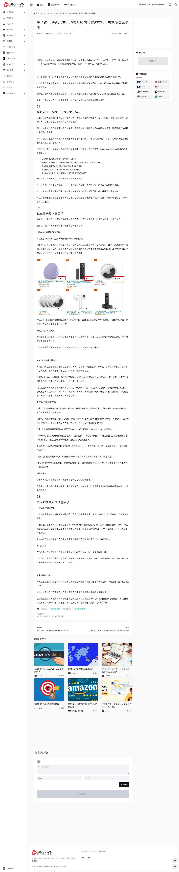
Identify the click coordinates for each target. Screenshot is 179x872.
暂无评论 (43, 752)
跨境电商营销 (47, 514)
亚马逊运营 (50, 60)
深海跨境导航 (48, 866)
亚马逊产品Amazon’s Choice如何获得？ (48, 670)
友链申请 (84, 851)
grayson (40, 708)
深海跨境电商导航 (77, 711)
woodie (67, 33)
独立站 (50, 13)
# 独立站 (44, 609)
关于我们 (102, 851)
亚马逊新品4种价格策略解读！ (47, 704)
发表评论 (124, 784)
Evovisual (63, 866)
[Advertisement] (83, 49)
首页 (37, 13)
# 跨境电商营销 (80, 609)
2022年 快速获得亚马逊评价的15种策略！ (82, 705)
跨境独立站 (50, 219)
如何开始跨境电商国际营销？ (81, 669)
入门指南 (43, 13)
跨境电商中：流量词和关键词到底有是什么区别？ (117, 705)
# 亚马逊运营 (55, 609)
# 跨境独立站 (67, 609)
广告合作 (93, 851)
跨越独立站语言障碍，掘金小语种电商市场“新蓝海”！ (117, 670)
